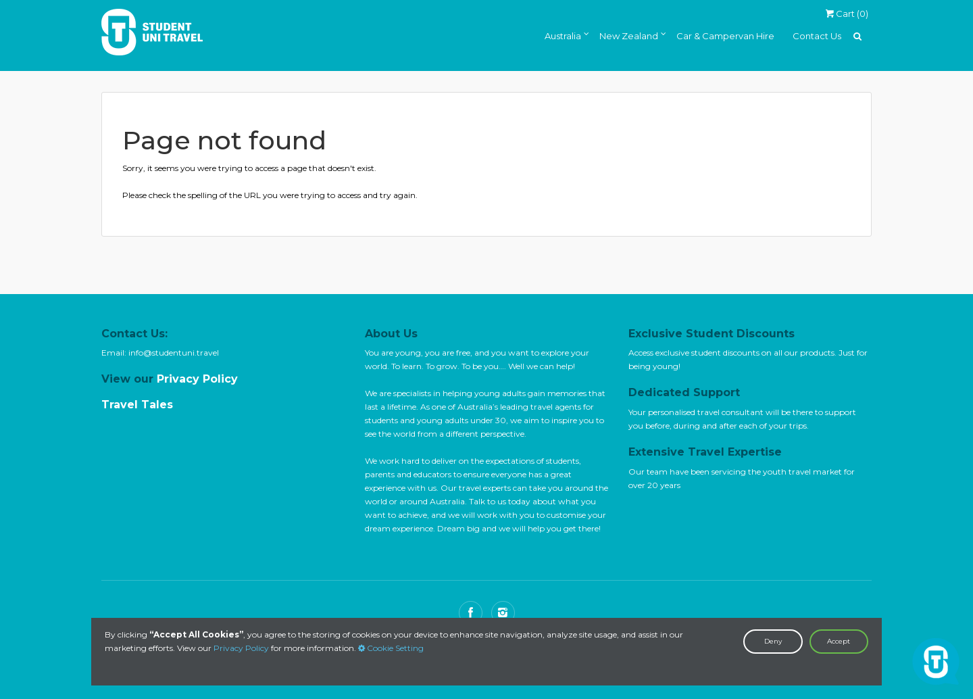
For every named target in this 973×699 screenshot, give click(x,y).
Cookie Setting (391, 648)
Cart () (846, 13)
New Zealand (628, 35)
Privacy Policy (241, 648)
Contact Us (817, 35)
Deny (773, 641)
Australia (563, 35)
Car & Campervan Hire (725, 35)
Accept (838, 641)
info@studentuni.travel (173, 352)
